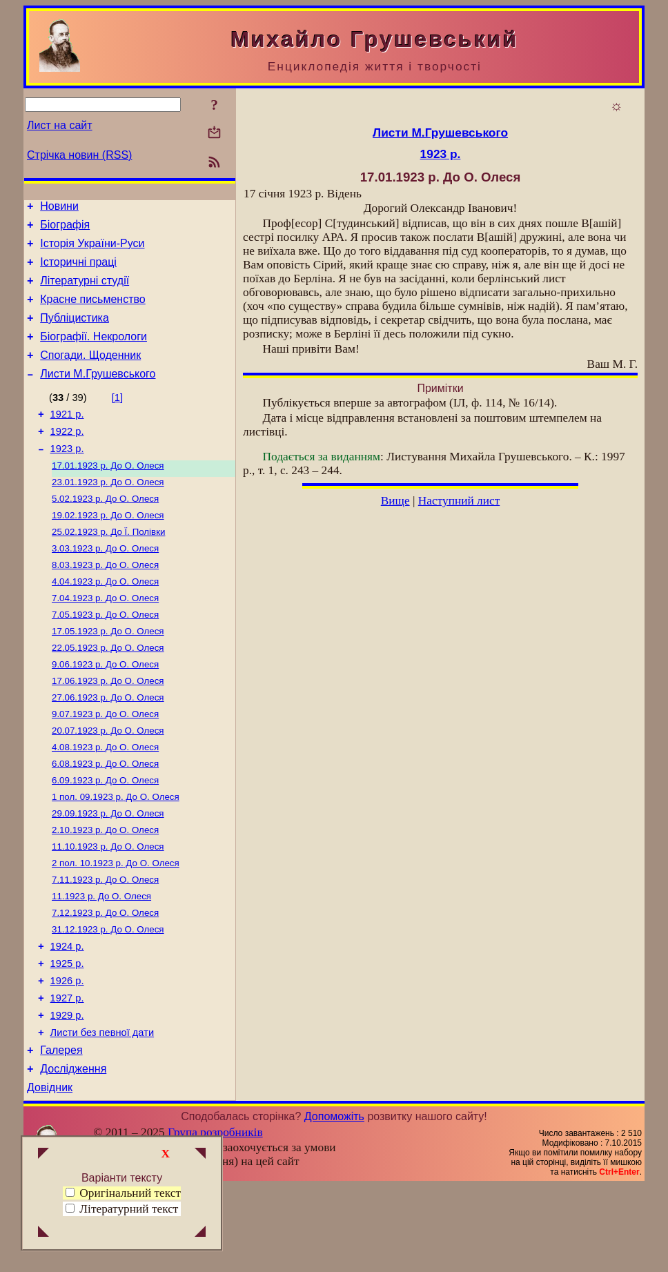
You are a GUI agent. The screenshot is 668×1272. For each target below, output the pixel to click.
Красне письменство (93, 311)
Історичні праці (78, 270)
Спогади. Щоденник (90, 374)
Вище (395, 500)
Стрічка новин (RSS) (79, 155)
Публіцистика (74, 332)
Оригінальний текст (123, 1193)
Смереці (163, 1260)
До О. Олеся (108, 494)
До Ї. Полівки (108, 565)
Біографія (65, 229)
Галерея (61, 1131)
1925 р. (67, 1034)
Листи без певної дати (102, 1111)
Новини (59, 208)
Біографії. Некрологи (93, 353)
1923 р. (67, 475)
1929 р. (67, 1092)
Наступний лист (459, 500)
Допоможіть (334, 1202)
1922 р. (67, 456)
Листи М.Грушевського (97, 394)
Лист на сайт (59, 125)
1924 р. (67, 1015)
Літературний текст (128, 1208)
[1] (117, 418)
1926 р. (67, 1053)
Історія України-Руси (92, 249)
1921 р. (67, 436)
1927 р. (67, 1073)
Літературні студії (84, 291)
